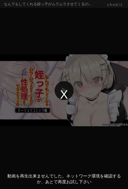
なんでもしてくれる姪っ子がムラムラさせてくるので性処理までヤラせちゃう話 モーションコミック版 (66, 4)
